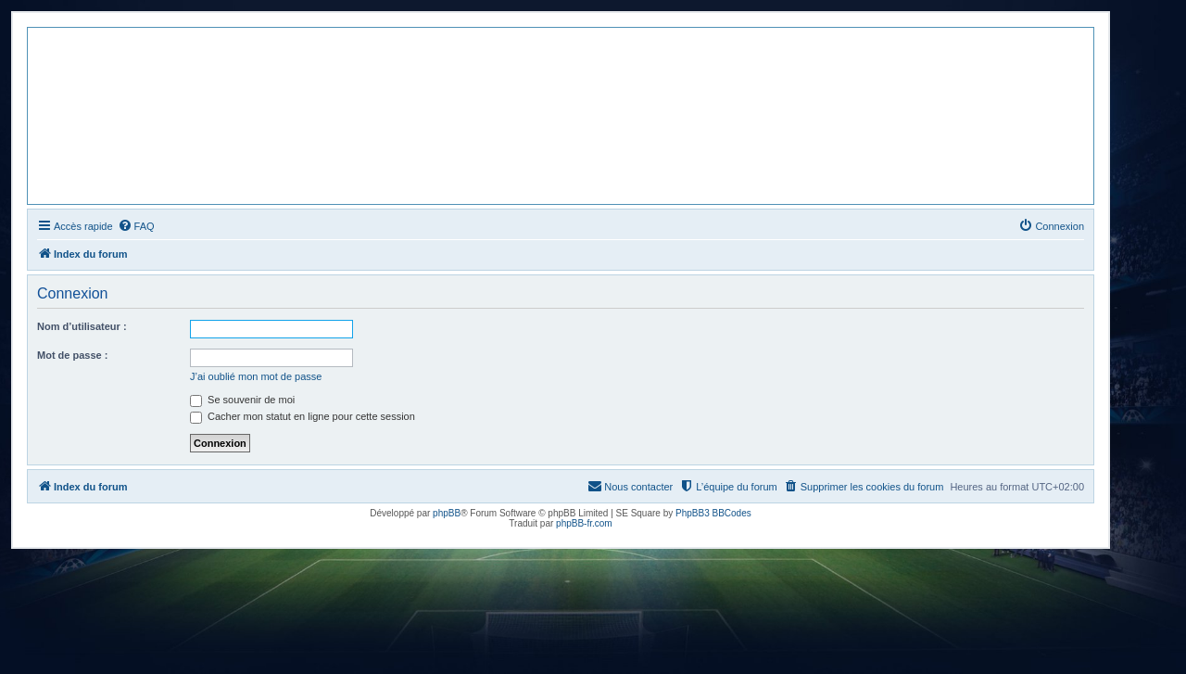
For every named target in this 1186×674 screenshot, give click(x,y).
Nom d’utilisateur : (82, 326)
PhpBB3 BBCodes (713, 513)
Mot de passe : (72, 355)
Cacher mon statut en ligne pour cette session (302, 416)
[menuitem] (136, 226)
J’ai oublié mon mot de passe (256, 376)
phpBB (447, 513)
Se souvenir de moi (242, 399)
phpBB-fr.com (584, 523)
